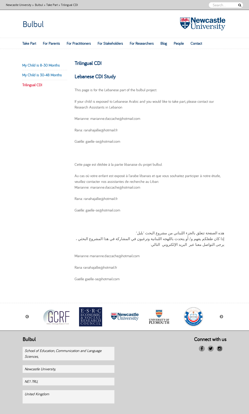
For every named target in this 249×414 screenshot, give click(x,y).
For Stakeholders (110, 43)
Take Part (52, 5)
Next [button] (222, 317)
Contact (196, 43)
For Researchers (142, 43)
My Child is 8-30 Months (41, 65)
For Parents (51, 43)
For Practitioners (79, 43)
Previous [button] (27, 317)
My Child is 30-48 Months (42, 75)
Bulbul (39, 5)
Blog (163, 43)
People (179, 43)
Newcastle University (18, 5)
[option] (56, 317)
